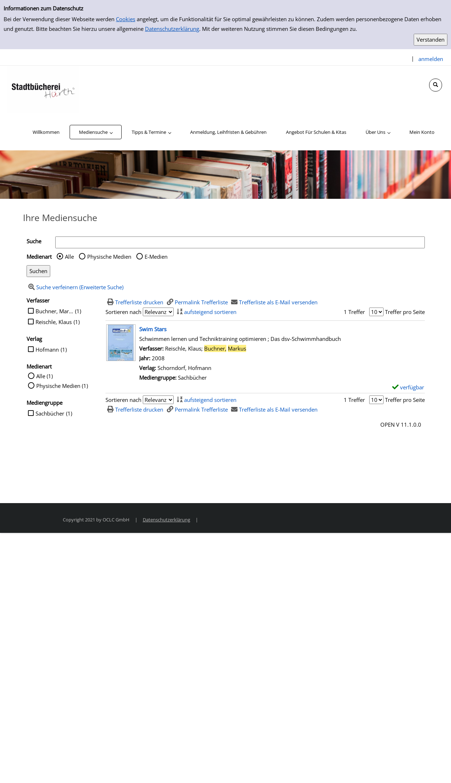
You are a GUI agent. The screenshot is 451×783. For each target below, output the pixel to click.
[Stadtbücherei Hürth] (43, 89)
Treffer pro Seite (405, 311)
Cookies (125, 19)
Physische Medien (109, 256)
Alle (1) (44, 376)
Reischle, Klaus (54, 321)
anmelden (430, 58)
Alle (69, 256)
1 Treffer (354, 311)
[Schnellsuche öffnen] (435, 85)
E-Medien (156, 256)
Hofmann (47, 349)
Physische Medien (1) (62, 385)
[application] (96, 132)
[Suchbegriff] (240, 242)
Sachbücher (50, 413)
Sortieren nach (123, 311)
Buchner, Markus (54, 311)
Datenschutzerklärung (172, 28)
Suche (34, 241)
